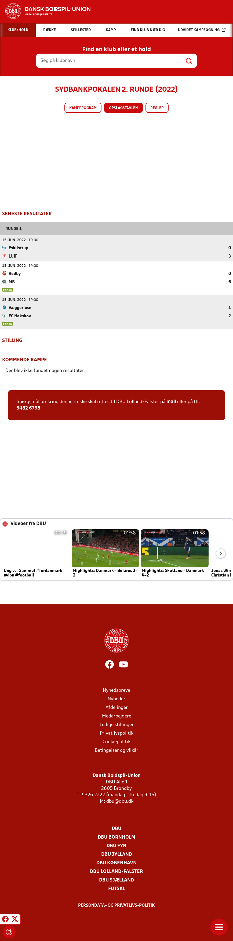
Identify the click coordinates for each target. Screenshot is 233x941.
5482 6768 (28, 408)
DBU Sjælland (116, 880)
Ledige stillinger (117, 724)
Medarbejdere (116, 716)
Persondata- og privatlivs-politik (116, 905)
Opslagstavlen (123, 108)
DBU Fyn (116, 845)
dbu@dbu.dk (119, 801)
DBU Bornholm (116, 837)
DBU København (116, 863)
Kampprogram (83, 108)
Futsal (116, 888)
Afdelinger (116, 707)
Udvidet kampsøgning (201, 30)
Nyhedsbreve (116, 690)
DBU (116, 828)
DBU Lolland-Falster (116, 871)
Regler (157, 108)
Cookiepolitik (116, 741)
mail (171, 401)
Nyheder (116, 699)
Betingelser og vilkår (116, 750)
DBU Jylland (116, 854)
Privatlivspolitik (116, 733)
